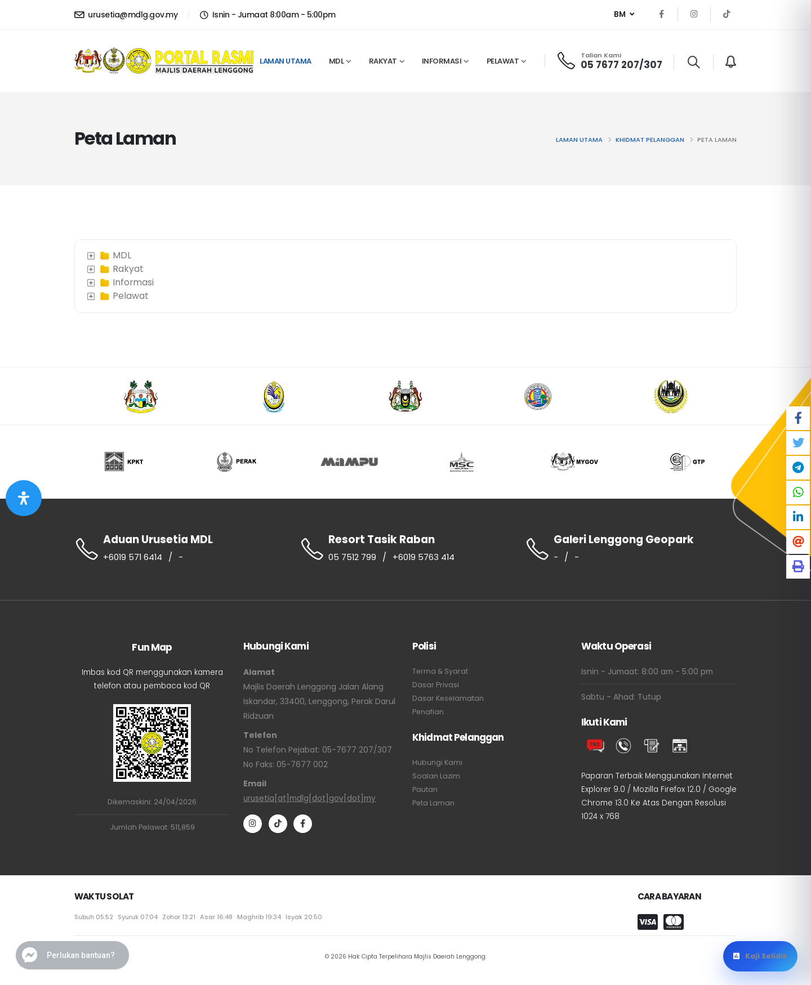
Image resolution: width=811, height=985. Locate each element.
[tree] (405, 276)
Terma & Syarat (440, 672)
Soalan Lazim (436, 776)
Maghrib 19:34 (263, 919)
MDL (336, 61)
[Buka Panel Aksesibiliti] (24, 498)
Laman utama (579, 139)
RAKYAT (383, 61)
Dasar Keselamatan (448, 699)
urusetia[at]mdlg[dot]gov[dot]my (310, 798)
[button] (624, 14)
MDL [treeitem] (114, 255)
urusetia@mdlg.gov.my (125, 14)
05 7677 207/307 (621, 64)
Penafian (428, 712)
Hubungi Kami (437, 763)
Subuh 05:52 (94, 919)
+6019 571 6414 (133, 557)
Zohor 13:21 (182, 919)
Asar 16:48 (220, 919)
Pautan (425, 790)
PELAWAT (503, 61)
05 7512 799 (352, 557)
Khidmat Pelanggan (650, 139)
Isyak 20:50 (308, 919)
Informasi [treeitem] (126, 282)
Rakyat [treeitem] (121, 269)
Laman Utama (285, 61)
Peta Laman (433, 803)
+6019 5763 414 (424, 557)
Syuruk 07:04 (140, 919)
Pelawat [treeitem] (123, 296)
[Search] (693, 62)
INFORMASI (442, 61)
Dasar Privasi (435, 685)
